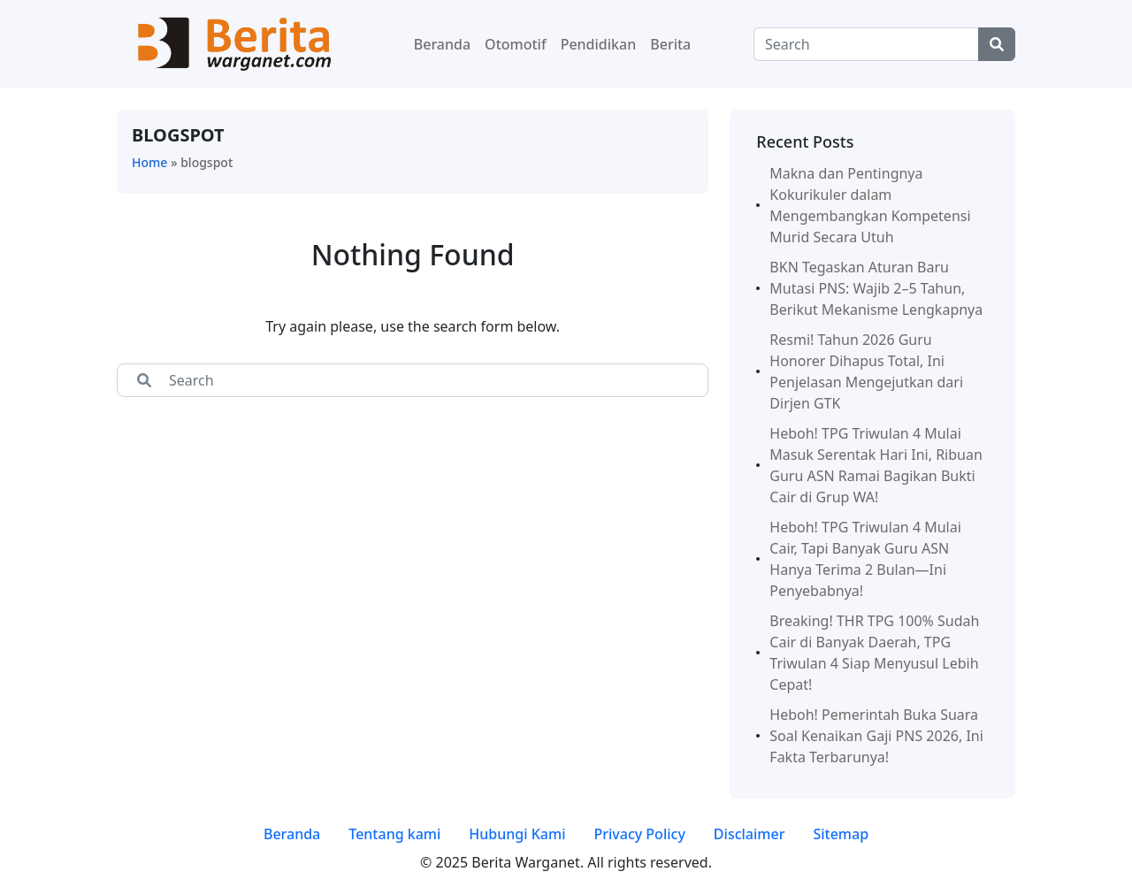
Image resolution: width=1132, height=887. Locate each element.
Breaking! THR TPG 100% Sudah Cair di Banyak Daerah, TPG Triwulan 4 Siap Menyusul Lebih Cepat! (874, 652)
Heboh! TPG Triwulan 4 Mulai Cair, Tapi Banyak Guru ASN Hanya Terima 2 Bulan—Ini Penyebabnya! (865, 558)
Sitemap (840, 834)
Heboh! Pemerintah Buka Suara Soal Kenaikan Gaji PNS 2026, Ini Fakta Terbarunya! (876, 736)
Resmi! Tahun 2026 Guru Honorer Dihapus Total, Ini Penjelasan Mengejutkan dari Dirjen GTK (866, 371)
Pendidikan (599, 44)
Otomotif (516, 44)
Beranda (442, 44)
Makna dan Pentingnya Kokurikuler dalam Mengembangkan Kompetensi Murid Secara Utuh (869, 205)
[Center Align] (996, 44)
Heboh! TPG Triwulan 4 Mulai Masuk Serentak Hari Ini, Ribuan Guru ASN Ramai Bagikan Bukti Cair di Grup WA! (876, 465)
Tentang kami (394, 834)
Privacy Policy (639, 834)
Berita (670, 44)
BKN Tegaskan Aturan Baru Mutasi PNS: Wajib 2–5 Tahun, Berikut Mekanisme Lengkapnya (876, 288)
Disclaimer (749, 834)
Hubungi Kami (517, 834)
